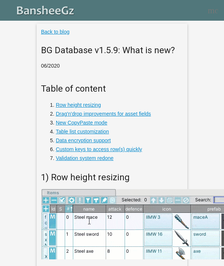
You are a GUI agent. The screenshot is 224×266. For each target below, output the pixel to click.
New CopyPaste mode (81, 123)
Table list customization (82, 131)
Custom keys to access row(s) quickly (99, 149)
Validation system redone (84, 158)
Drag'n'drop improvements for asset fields (103, 114)
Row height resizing (78, 105)
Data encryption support (83, 140)
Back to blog (55, 32)
